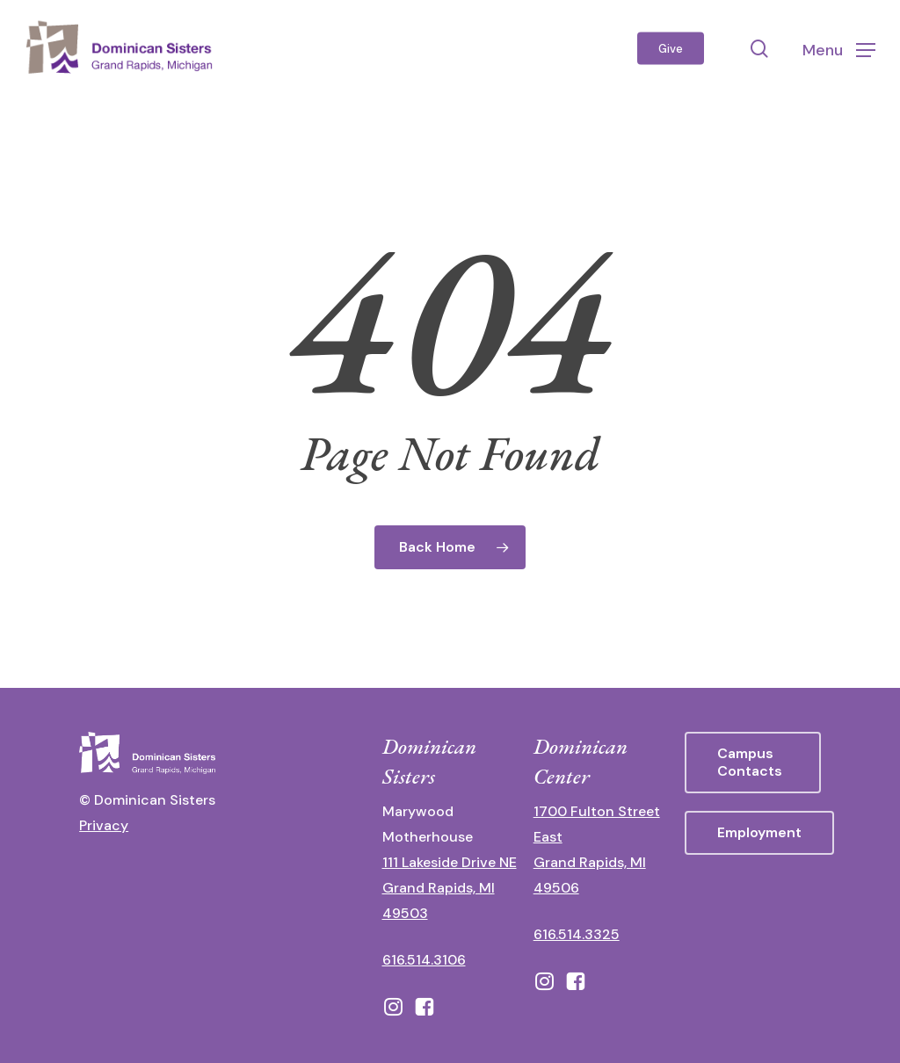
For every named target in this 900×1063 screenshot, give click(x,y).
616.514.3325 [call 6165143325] (576, 934)
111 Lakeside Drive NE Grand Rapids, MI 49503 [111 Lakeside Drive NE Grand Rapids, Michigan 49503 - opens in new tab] (449, 887)
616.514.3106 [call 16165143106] (424, 960)
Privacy (103, 825)
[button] (838, 49)
